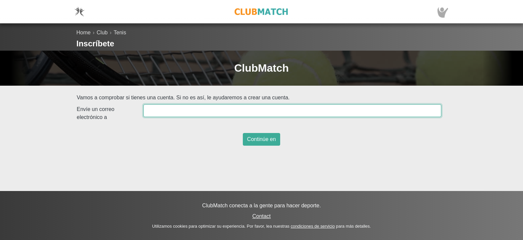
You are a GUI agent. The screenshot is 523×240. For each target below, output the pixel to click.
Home (83, 32)
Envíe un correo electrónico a (95, 113)
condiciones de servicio (313, 226)
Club (102, 32)
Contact (261, 216)
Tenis (120, 32)
